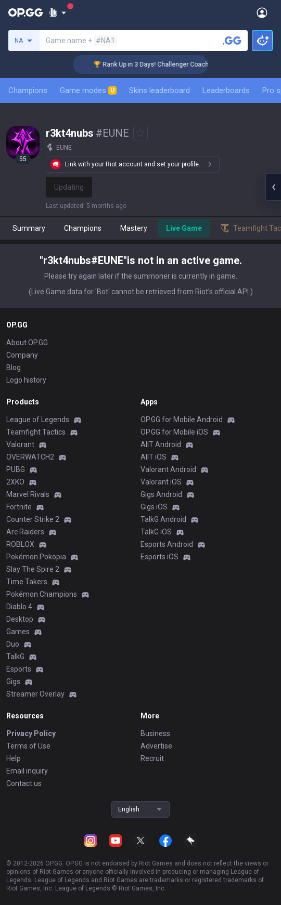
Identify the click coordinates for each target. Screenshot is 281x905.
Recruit (152, 758)
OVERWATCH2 (30, 457)
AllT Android (160, 444)
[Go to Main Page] (25, 12)
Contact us (24, 783)
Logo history (26, 380)
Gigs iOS (154, 507)
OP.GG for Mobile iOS (174, 432)
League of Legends (37, 419)
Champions (27, 90)
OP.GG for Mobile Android (181, 419)
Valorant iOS (161, 482)
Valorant (20, 444)
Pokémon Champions (41, 594)
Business (155, 733)
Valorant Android (168, 469)
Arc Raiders (25, 532)
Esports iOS (159, 557)
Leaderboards (226, 90)
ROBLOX (20, 544)
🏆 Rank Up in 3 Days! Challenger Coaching (161, 64)
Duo (12, 644)
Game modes (88, 90)
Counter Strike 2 (32, 519)
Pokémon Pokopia (36, 557)
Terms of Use (28, 746)
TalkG (15, 656)
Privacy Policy (31, 733)
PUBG (15, 469)
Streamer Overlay (35, 694)
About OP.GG (27, 342)
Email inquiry (27, 771)
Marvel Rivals (27, 494)
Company (22, 355)
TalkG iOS (156, 532)
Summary (28, 228)
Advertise (156, 746)
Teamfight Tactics (36, 432)
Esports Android (166, 544)
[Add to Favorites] (140, 133)
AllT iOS (153, 457)
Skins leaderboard (159, 90)
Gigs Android (161, 494)
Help (13, 758)
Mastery (133, 228)
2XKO (15, 482)
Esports (18, 669)
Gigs (13, 681)
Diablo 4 (19, 606)
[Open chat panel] (273, 187)
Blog (13, 367)
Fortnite (19, 507)
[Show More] (57, 12)
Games (18, 631)
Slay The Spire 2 (32, 569)
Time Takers (26, 582)
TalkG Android (163, 519)
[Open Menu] (262, 12)
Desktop (19, 619)
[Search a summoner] (232, 40)
